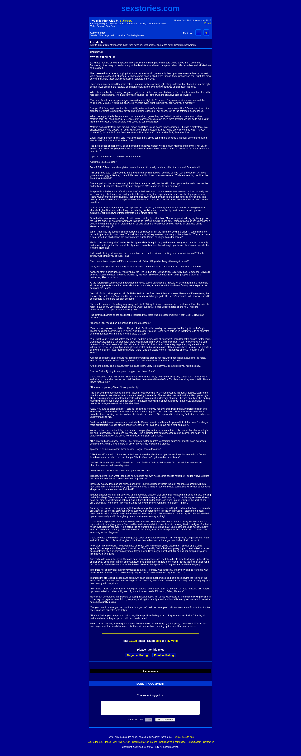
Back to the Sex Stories (99, 742)
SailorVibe (126, 20)
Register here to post (183, 737)
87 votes (173, 640)
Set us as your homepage (172, 742)
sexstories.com (150, 8)
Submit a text (194, 742)
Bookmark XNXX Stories (144, 742)
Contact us (208, 742)
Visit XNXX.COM (121, 742)
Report (207, 23)
